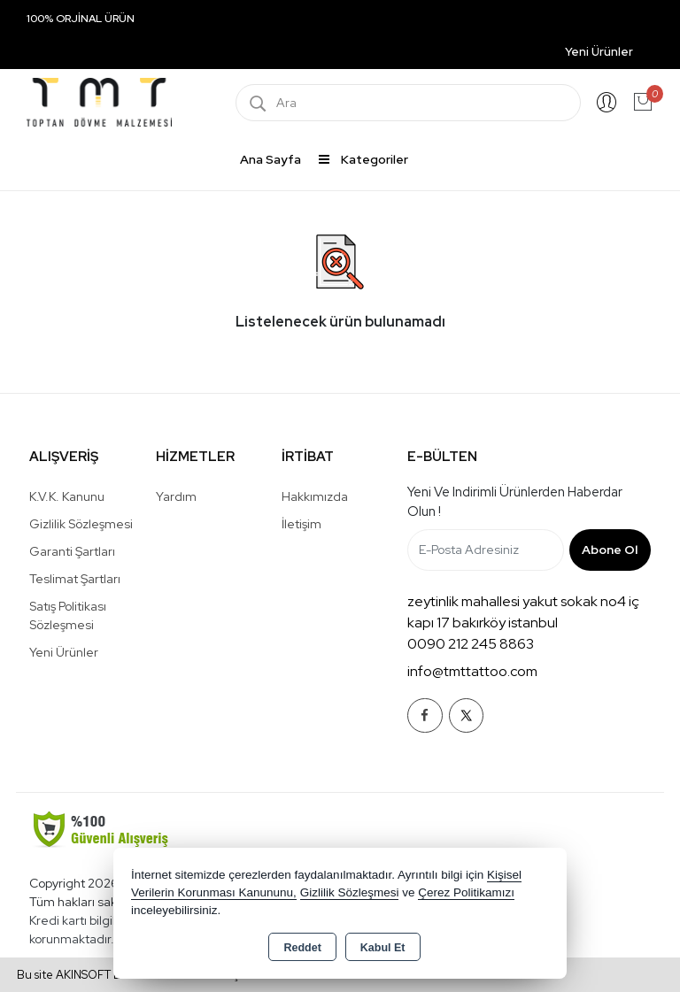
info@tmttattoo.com (472, 671)
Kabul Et (383, 948)
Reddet (302, 948)
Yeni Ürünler (63, 652)
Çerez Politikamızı (466, 892)
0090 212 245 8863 (470, 643)
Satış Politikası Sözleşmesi (67, 615)
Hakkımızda (315, 496)
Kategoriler (363, 159)
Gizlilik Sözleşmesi (81, 524)
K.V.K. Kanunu (66, 496)
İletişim (301, 524)
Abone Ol (610, 550)
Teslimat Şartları (74, 579)
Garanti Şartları (72, 551)
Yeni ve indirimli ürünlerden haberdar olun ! (514, 502)
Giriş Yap (606, 102)
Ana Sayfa (270, 159)
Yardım (176, 496)
